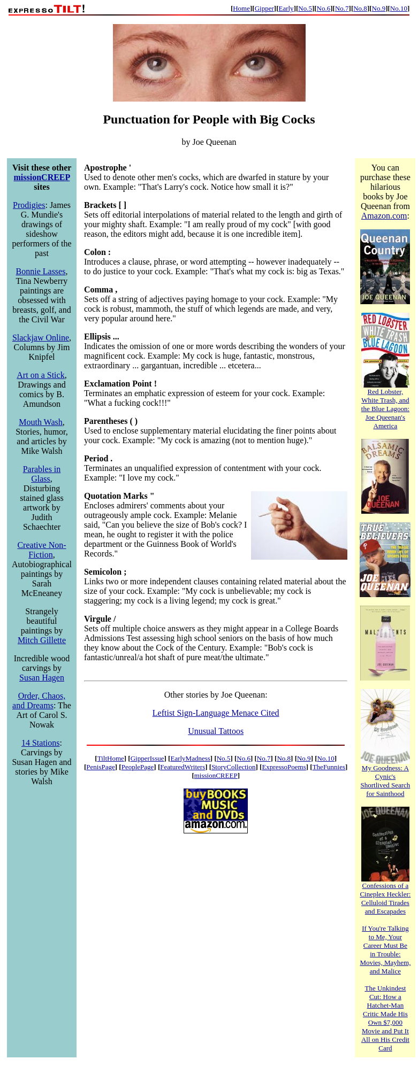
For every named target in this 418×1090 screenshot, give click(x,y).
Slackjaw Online (40, 337)
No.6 (324, 8)
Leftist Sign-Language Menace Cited (216, 712)
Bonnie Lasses (41, 271)
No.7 (342, 8)
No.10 (398, 8)
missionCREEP (42, 177)
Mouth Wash (41, 422)
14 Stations (40, 742)
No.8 (360, 8)
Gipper (264, 8)
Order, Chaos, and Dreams (38, 700)
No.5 (305, 8)
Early (285, 8)
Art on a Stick (40, 375)
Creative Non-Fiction (41, 549)
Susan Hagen (41, 677)
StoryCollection (233, 767)
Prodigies (29, 205)
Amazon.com (384, 215)
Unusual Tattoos (216, 731)
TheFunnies (329, 767)
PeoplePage (137, 767)
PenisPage (100, 767)
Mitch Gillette (42, 640)
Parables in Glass (42, 474)
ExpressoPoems (284, 767)
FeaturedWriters (182, 767)
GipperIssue (147, 758)
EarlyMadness (190, 758)
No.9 (379, 8)
